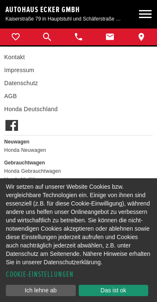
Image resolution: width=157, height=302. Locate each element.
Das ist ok (113, 290)
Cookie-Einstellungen (40, 275)
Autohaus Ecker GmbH (42, 9)
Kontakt (14, 57)
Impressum (19, 70)
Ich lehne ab (41, 290)
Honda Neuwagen (25, 150)
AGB (10, 96)
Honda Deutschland (31, 109)
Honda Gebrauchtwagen (32, 171)
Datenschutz (21, 83)
